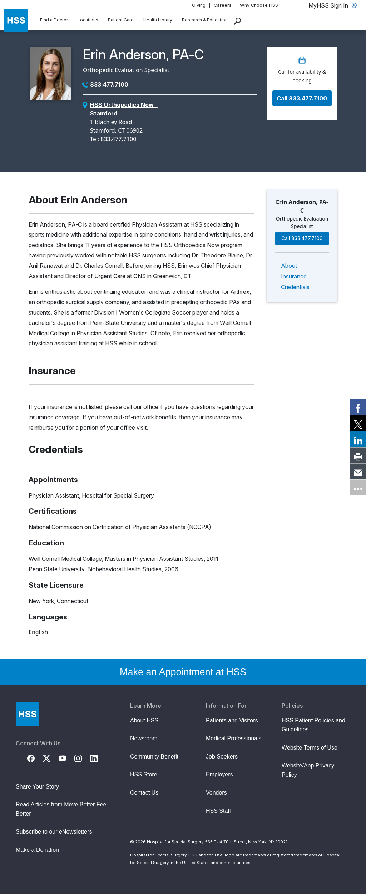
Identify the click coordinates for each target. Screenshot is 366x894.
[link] (358, 407)
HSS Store (143, 774)
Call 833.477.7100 (302, 98)
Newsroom (143, 738)
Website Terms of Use (309, 748)
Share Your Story (37, 787)
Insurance (294, 276)
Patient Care (121, 20)
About (289, 265)
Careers (223, 5)
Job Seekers (222, 757)
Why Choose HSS (259, 5)
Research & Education (205, 20)
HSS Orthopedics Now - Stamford (124, 109)
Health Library (157, 20)
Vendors (216, 793)
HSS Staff (218, 811)
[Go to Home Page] (27, 714)
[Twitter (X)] (51, 758)
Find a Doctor (54, 20)
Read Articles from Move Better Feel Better (62, 809)
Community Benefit (154, 757)
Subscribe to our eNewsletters (54, 832)
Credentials (295, 287)
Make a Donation (37, 850)
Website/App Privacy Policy (308, 770)
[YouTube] (66, 758)
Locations (88, 20)
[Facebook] (35, 758)
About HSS (144, 720)
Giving (199, 5)
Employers (219, 774)
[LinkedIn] (98, 758)
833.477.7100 (109, 84)
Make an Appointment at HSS (183, 672)
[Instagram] (82, 758)
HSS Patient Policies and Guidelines (313, 725)
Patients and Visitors (232, 720)
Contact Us (144, 793)
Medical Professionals (234, 738)
